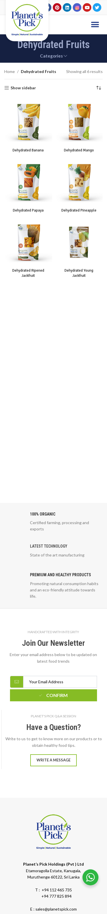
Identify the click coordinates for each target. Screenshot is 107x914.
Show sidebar (23, 88)
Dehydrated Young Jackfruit (78, 273)
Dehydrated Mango (79, 150)
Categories (51, 56)
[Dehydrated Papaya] (28, 182)
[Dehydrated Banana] (28, 122)
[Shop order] (98, 88)
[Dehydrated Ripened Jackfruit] (28, 242)
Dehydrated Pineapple (78, 210)
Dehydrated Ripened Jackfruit (28, 273)
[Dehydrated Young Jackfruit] (79, 242)
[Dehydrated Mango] (79, 122)
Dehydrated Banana (28, 150)
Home (9, 71)
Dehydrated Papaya (28, 210)
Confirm (53, 695)
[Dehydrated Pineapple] (79, 182)
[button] (94, 24)
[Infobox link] (53, 522)
